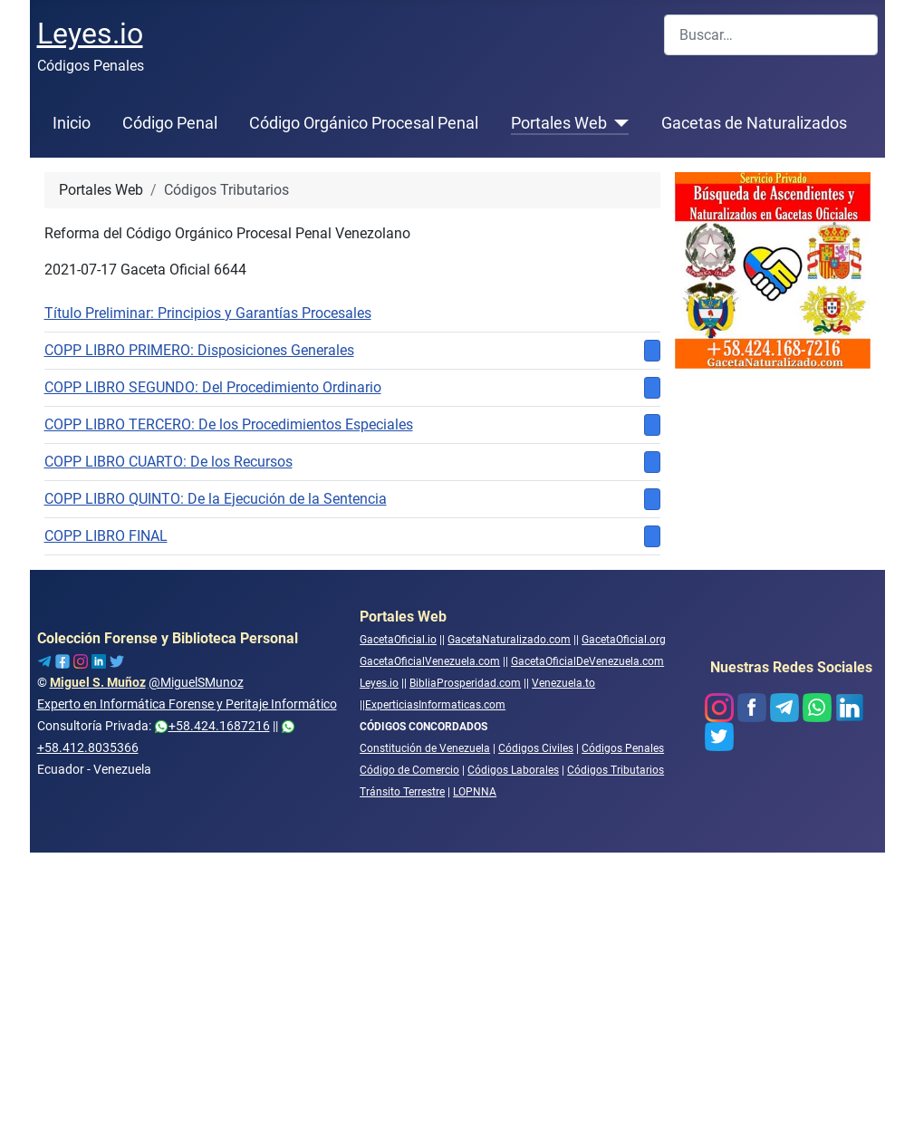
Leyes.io (379, 683)
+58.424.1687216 (212, 725)
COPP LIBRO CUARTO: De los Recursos (168, 461)
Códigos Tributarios (615, 770)
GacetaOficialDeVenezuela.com (587, 661)
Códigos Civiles (535, 748)
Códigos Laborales (513, 770)
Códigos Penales (623, 748)
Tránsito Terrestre (402, 792)
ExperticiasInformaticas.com (435, 705)
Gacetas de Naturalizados (754, 123)
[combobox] (771, 34)
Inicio (72, 123)
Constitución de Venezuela (425, 748)
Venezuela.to (563, 683)
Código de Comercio (409, 770)
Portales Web (559, 123)
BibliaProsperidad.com (465, 683)
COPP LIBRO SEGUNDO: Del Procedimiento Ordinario (212, 387)
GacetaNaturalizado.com (509, 639)
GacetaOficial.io (398, 639)
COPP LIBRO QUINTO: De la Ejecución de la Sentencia (215, 498)
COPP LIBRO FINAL (106, 536)
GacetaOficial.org (624, 639)
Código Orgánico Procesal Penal (363, 123)
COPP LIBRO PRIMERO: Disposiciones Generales (199, 350)
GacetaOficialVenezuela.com (430, 661)
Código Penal (169, 123)
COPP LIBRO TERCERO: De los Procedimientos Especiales (228, 424)
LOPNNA (474, 792)
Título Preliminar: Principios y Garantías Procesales (207, 313)
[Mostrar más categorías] (652, 351)
